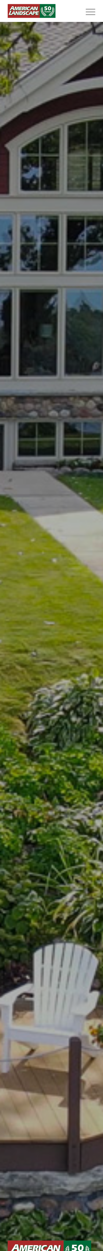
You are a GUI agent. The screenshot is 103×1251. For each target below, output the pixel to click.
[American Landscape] (43, 11)
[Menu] (87, 11)
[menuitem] (87, 11)
